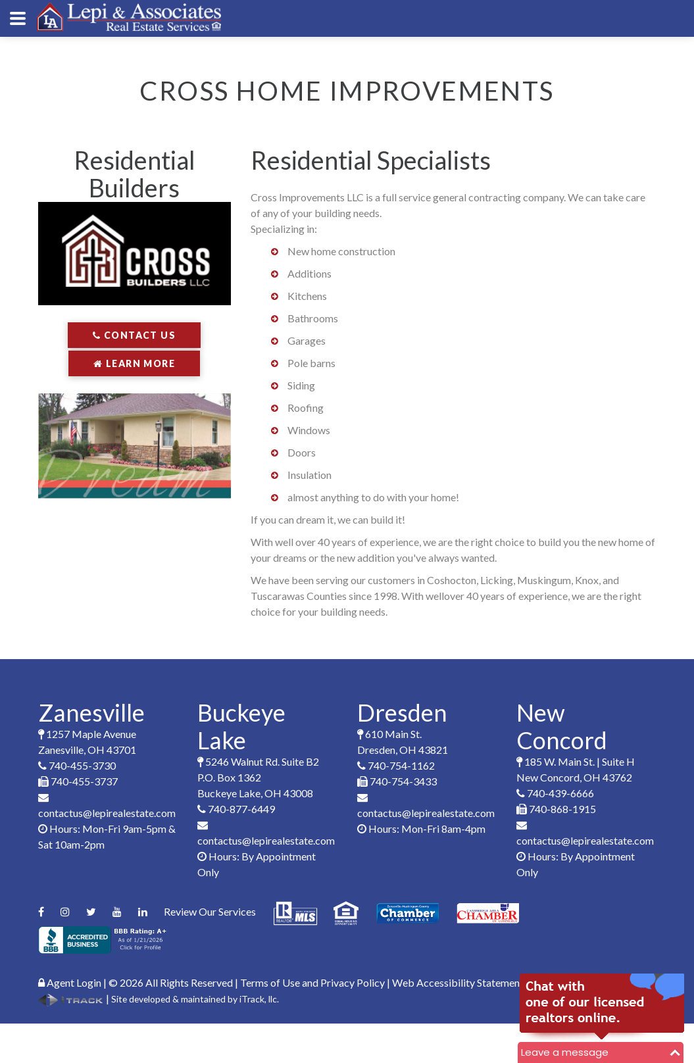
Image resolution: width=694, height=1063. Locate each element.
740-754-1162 (396, 765)
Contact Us (134, 335)
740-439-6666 (555, 793)
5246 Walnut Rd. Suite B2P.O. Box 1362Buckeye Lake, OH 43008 (258, 777)
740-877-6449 (236, 809)
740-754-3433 (397, 781)
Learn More (134, 363)
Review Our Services (210, 911)
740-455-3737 (78, 781)
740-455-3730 (77, 765)
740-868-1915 (556, 809)
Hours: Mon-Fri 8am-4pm (421, 828)
